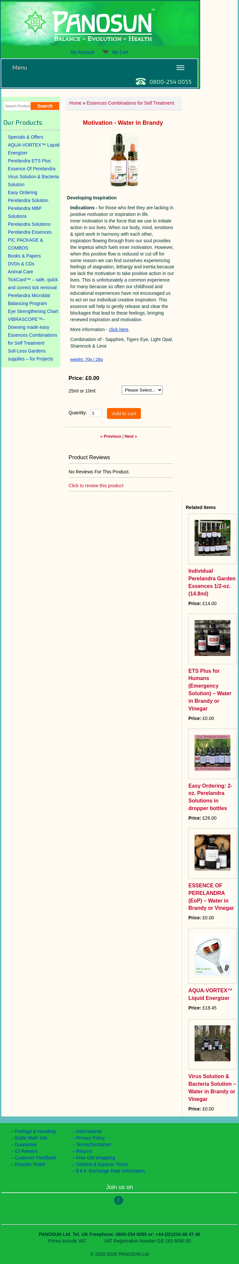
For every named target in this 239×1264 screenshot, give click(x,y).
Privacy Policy (90, 1138)
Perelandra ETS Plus (29, 160)
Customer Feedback (35, 1157)
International (88, 1131)
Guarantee (26, 1144)
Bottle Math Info (31, 1138)
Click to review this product (95, 485)
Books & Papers (24, 255)
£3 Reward (26, 1151)
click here (118, 329)
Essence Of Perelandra (32, 168)
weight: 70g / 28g (86, 359)
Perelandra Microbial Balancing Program (29, 299)
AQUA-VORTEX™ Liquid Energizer (34, 148)
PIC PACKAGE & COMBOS (25, 244)
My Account (82, 52)
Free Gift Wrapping (95, 1157)
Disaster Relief (30, 1164)
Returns (84, 1151)
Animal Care (20, 271)
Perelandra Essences (30, 232)
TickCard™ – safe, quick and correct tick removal (33, 283)
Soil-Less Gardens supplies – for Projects (30, 354)
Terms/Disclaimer (93, 1144)
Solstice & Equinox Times (102, 1164)
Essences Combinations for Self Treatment (32, 339)
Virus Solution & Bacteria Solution (33, 180)
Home (75, 103)
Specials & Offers (25, 137)
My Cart (115, 52)
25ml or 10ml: (82, 390)
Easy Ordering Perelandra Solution (28, 196)
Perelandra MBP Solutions (25, 212)
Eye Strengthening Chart (33, 311)
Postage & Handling (35, 1131)
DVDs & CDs (21, 263)
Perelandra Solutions (29, 224)
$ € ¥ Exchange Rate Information (110, 1171)
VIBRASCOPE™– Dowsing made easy (28, 323)
